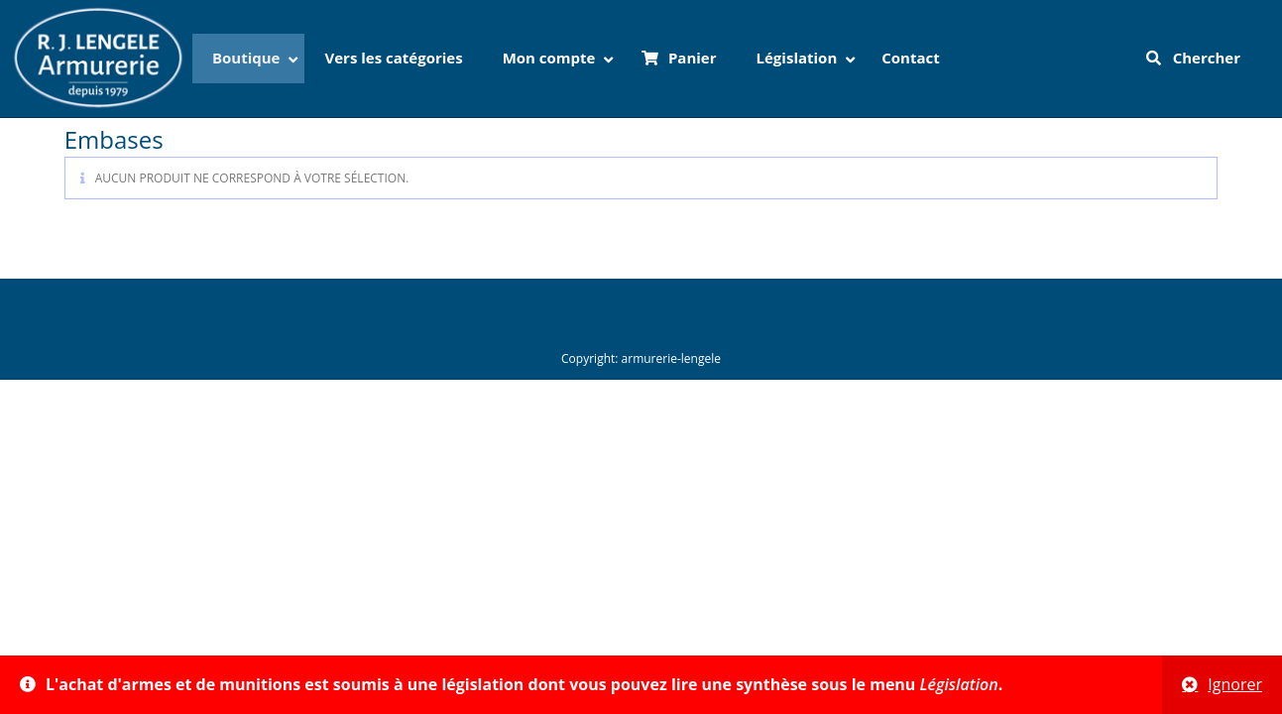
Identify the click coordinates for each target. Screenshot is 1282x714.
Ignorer (1235, 684)
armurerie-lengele (671, 358)
